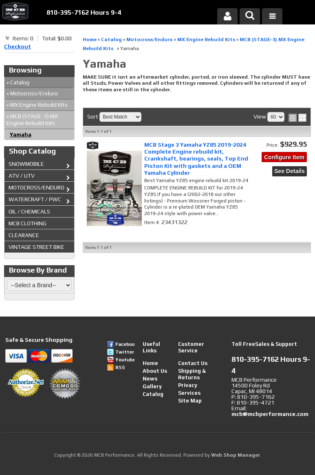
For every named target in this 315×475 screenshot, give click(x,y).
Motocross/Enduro (32, 93)
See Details (289, 171)
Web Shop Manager (235, 455)
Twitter (124, 352)
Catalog (18, 82)
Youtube (124, 360)
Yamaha (20, 134)
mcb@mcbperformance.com (269, 414)
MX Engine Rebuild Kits (37, 104)
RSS (120, 367)
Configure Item (284, 157)
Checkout (17, 46)
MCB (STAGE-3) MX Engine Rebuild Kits (32, 119)
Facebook (124, 344)
